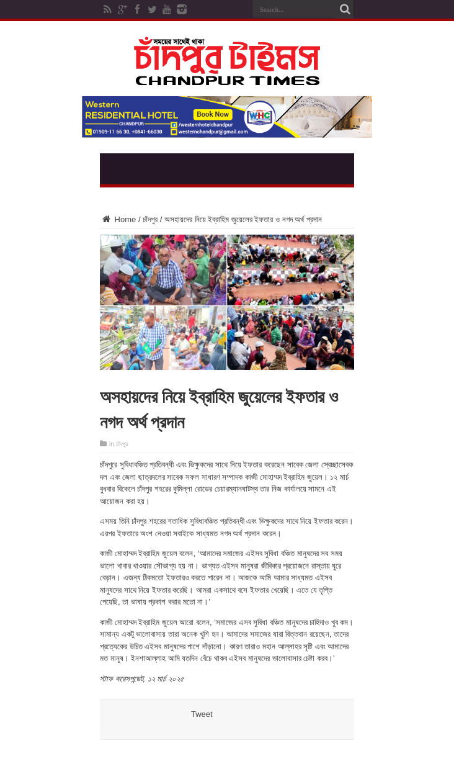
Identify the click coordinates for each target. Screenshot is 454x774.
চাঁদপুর (150, 219)
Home (118, 219)
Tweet (202, 714)
